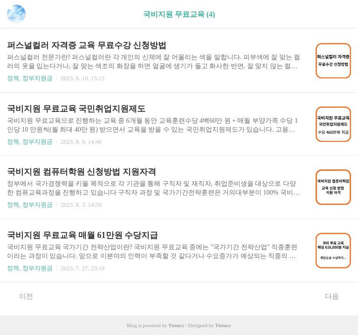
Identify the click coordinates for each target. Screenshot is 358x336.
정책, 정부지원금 (30, 78)
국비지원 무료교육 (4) (179, 14)
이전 (21, 296)
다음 (337, 296)
